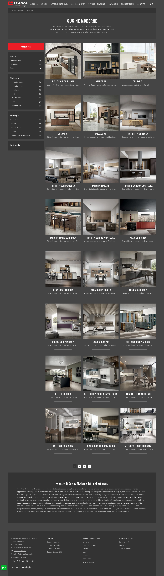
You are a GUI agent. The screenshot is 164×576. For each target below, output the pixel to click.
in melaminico (16, 98)
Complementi (124, 542)
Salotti (85, 548)
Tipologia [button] (14, 115)
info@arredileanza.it (25, 554)
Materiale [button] (15, 78)
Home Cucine (15, 60)
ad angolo (14, 119)
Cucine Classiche (53, 545)
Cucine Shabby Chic (54, 552)
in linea (13, 131)
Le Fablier (14, 64)
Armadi (86, 555)
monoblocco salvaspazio (20, 135)
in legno (13, 94)
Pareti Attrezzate (89, 545)
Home (12, 10)
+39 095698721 (20, 551)
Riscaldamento (125, 548)
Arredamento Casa (59, 4)
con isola (13, 123)
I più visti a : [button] (16, 145)
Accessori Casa (78, 4)
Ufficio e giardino (96, 4)
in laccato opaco (16, 86)
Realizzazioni (127, 4)
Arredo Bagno (88, 562)
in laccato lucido (17, 82)
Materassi (123, 545)
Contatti (141, 4)
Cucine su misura (53, 548)
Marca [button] (13, 56)
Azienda (34, 4)
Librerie (86, 542)
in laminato (14, 90)
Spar (12, 68)
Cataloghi (113, 4)
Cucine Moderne (27, 10)
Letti (85, 552)
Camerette (87, 559)
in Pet (12, 102)
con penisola (15, 127)
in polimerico (15, 106)
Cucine (44, 4)
